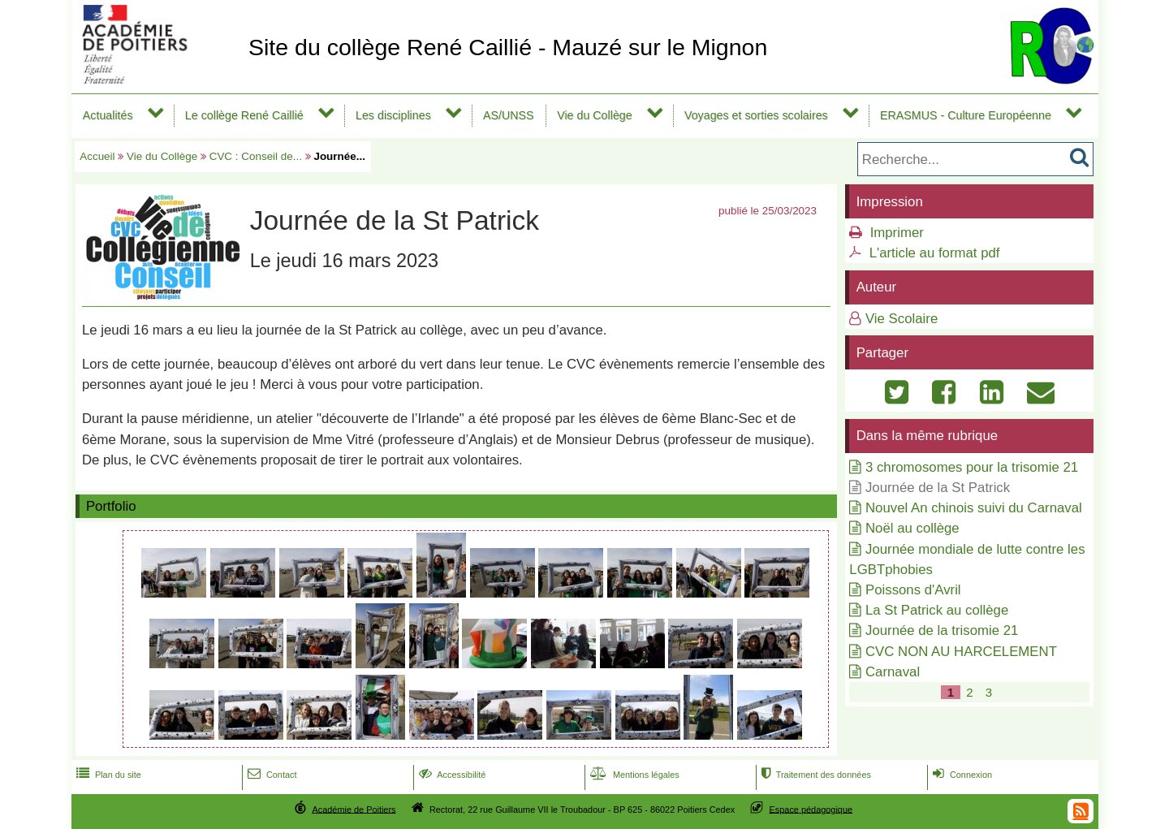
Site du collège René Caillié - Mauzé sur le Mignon (507, 47)
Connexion (961, 774)
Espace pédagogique (811, 809)
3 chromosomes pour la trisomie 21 (971, 467)
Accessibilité (451, 774)
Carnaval (892, 672)
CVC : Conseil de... (255, 156)
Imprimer (897, 232)
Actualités (108, 115)
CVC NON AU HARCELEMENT (961, 651)
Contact (270, 774)
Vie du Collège (594, 115)
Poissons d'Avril (913, 590)
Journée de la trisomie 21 (941, 630)
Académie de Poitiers (353, 809)
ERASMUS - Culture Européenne (965, 115)
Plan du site (107, 774)
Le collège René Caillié (244, 115)
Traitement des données (814, 774)
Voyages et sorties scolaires (756, 115)
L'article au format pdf (934, 253)
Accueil (97, 156)
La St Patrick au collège (936, 610)
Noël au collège (912, 528)
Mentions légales (633, 774)
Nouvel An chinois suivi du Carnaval (973, 508)
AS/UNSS (508, 115)
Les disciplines (393, 115)
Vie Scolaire (901, 318)
